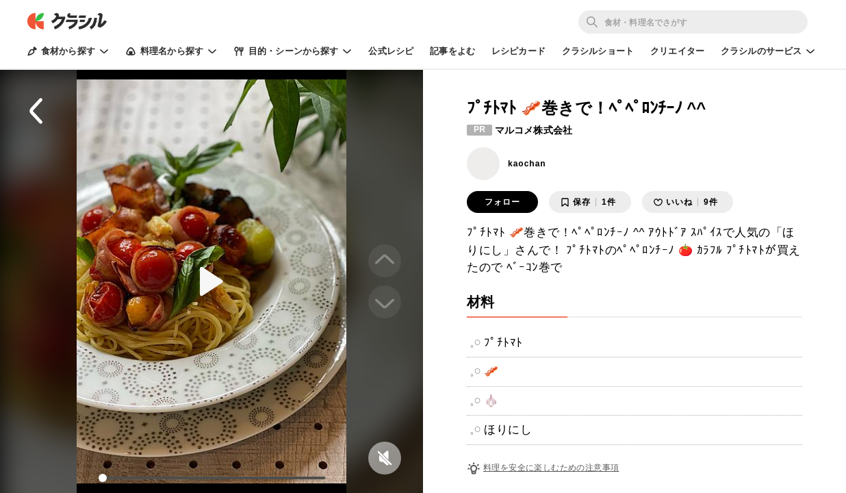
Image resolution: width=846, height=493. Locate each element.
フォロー (502, 202)
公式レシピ (390, 51)
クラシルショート (598, 51)
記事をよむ (452, 51)
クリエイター (677, 51)
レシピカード (518, 51)
